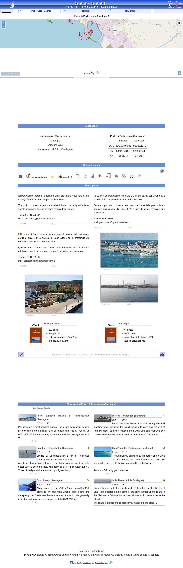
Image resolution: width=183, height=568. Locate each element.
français (179, 2)
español (179, 6)
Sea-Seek (91, 3)
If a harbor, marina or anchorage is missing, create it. (106, 555)
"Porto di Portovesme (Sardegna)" (91, 354)
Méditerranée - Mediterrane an (55, 136)
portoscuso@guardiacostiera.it (39, 218)
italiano (171, 6)
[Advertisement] (91, 100)
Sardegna (55, 140)
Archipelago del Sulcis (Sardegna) (55, 149)
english (171, 2)
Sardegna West (55, 145)
